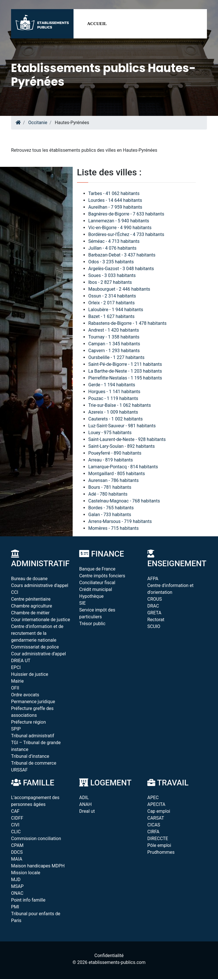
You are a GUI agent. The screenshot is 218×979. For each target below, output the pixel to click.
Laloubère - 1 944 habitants (115, 309)
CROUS (154, 599)
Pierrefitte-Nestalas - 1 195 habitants (125, 378)
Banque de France (97, 569)
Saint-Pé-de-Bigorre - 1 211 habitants (125, 364)
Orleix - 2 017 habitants (111, 302)
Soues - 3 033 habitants (112, 275)
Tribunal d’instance (30, 756)
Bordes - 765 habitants (111, 507)
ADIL (84, 797)
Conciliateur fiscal (97, 582)
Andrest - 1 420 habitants (113, 330)
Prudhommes (161, 852)
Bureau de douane (29, 578)
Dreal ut (87, 811)
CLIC (16, 831)
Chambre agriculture (31, 606)
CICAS (153, 825)
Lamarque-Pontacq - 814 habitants (123, 466)
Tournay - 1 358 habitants (113, 337)
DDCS (17, 852)
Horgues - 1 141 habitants (114, 391)
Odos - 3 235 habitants (111, 261)
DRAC (153, 606)
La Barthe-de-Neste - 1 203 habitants (125, 371)
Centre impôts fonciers (102, 575)
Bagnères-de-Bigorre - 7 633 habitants (126, 214)
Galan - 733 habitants (109, 514)
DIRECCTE (157, 838)
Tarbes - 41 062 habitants (113, 193)
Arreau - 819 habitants (110, 460)
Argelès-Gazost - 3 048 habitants (121, 268)
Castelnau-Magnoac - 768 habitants (124, 501)
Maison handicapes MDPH (38, 866)
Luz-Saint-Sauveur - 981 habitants (122, 425)
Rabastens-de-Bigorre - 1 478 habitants (127, 323)
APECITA (156, 804)
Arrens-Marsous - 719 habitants (120, 521)
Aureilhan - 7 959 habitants (115, 207)
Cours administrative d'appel (39, 585)
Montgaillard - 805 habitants (116, 473)
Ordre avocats (25, 694)
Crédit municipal (95, 589)
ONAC (17, 893)
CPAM (17, 845)
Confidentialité (109, 955)
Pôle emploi (159, 845)
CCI (14, 592)
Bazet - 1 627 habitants (111, 316)
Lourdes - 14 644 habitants (115, 200)
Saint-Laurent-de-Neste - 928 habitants (127, 439)
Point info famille (28, 900)
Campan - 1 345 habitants (114, 343)
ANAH (85, 804)
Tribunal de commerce (33, 763)
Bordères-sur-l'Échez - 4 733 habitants (126, 234)
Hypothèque (91, 596)
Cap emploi (158, 811)
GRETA (154, 612)
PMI (15, 907)
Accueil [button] (97, 23)
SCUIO (153, 626)
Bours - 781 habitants (109, 487)
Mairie (17, 681)
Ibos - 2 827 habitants (110, 282)
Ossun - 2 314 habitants (112, 296)
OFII (15, 688)
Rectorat (155, 619)
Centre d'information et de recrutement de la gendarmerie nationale (37, 633)
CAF (15, 811)
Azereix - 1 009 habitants (113, 412)
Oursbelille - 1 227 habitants (116, 357)
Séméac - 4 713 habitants (114, 241)
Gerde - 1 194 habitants (111, 384)
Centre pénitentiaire (31, 599)
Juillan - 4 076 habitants (112, 248)
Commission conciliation (36, 838)
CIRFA (153, 831)
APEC (153, 797)
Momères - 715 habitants (113, 528)
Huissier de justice (29, 674)
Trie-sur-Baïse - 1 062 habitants (119, 405)
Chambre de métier (30, 612)
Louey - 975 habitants (109, 432)
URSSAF (19, 770)
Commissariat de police (35, 647)
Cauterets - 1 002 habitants (115, 419)
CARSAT (155, 818)
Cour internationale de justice (40, 619)
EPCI (16, 667)
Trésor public (92, 623)
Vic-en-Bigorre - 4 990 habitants (120, 227)
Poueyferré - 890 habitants (114, 453)
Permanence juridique (33, 701)
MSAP (17, 886)
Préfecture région (28, 722)
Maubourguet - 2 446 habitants (119, 289)
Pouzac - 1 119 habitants (113, 398)
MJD (15, 879)
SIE (82, 603)
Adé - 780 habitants (107, 494)
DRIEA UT (20, 660)
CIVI (15, 825)
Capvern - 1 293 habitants (114, 350)
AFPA (152, 578)
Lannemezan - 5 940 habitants (118, 220)
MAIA (16, 859)
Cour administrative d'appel (38, 653)
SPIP (16, 729)
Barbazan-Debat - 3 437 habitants (122, 255)
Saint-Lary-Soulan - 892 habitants (121, 446)
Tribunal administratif (32, 735)
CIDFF (17, 818)
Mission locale (25, 872)
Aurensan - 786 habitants (113, 480)
